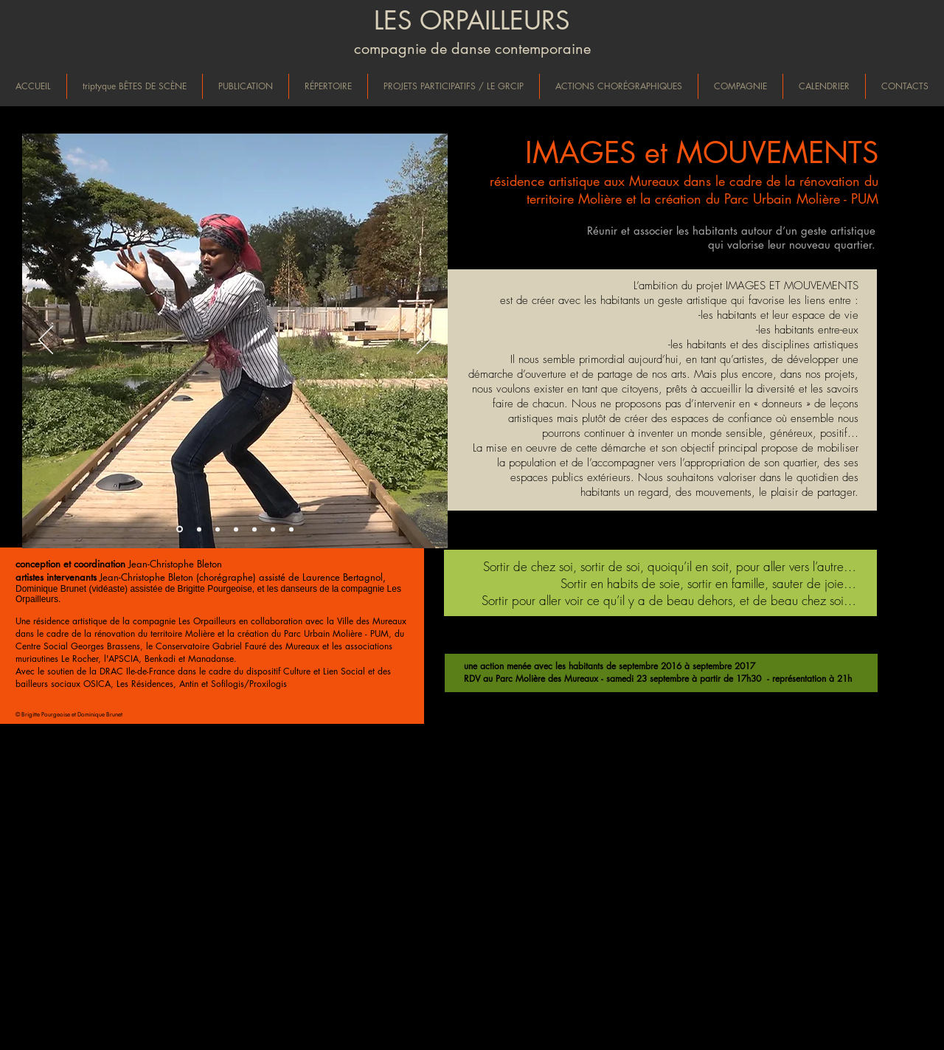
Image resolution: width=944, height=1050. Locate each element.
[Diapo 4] (236, 529)
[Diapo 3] (217, 529)
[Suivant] (424, 340)
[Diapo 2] (199, 529)
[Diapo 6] (273, 529)
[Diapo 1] (179, 529)
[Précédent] (45, 340)
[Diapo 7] (291, 529)
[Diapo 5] (254, 529)
